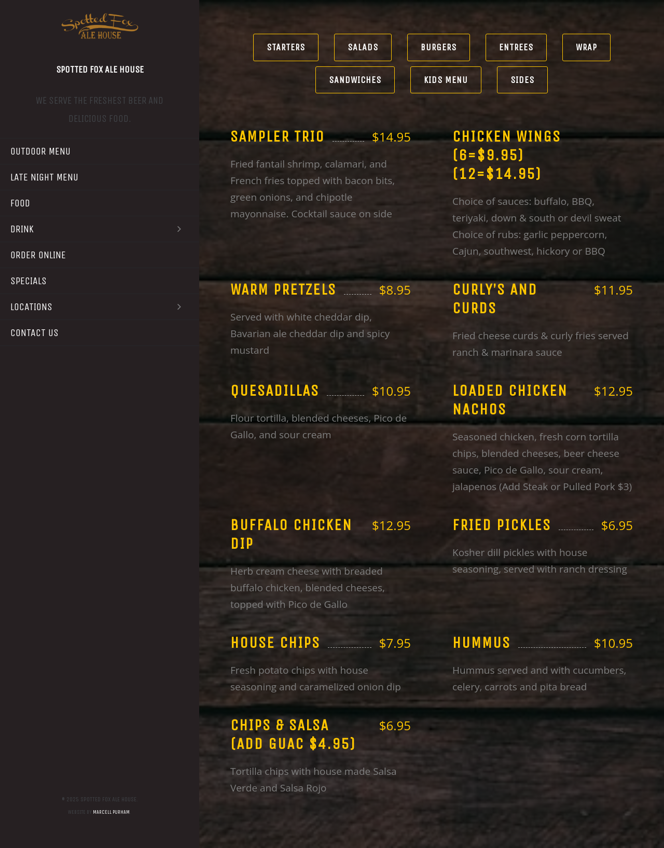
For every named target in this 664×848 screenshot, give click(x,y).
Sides (522, 80)
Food (20, 203)
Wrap (586, 47)
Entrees (516, 47)
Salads (363, 47)
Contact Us (34, 333)
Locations (99, 307)
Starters (286, 47)
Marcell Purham (111, 812)
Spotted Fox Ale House (100, 69)
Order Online (38, 255)
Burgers (439, 47)
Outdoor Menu (40, 151)
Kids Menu (446, 80)
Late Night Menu (44, 177)
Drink (99, 229)
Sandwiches (355, 80)
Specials (28, 281)
